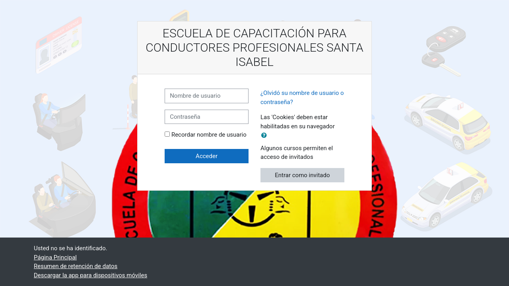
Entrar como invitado (302, 175)
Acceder (207, 156)
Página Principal (55, 257)
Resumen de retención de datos (75, 266)
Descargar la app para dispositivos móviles (90, 275)
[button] (265, 136)
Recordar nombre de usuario (209, 134)
